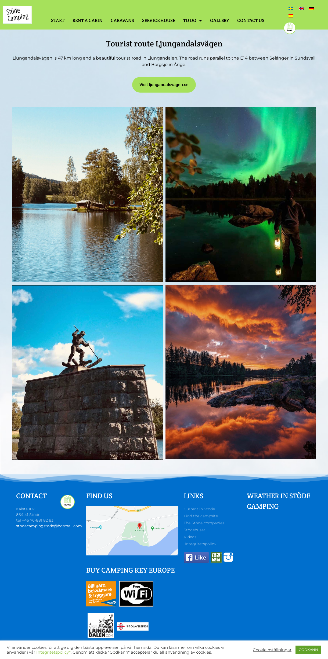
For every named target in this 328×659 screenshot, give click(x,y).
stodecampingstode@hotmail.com (49, 525)
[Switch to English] (301, 8)
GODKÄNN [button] (308, 649)
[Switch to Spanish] (291, 15)
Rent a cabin (88, 20)
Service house (158, 20)
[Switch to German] (311, 8)
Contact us (250, 20)
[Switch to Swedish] (291, 8)
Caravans (122, 20)
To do (192, 20)
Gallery (219, 20)
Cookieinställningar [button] (272, 649)
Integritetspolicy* (53, 652)
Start (57, 20)
